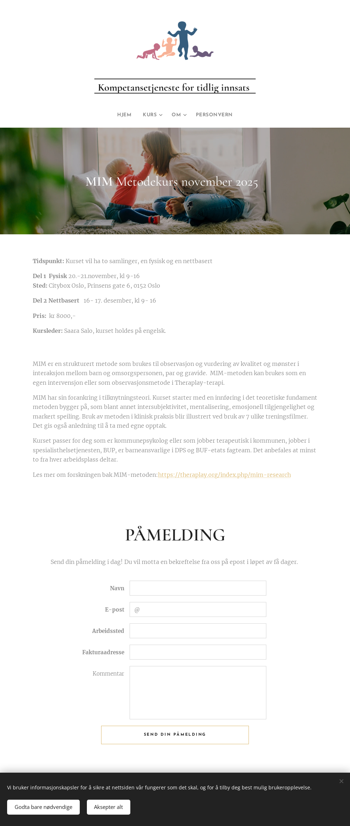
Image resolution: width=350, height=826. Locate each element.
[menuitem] (124, 115)
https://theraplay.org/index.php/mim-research (224, 474)
